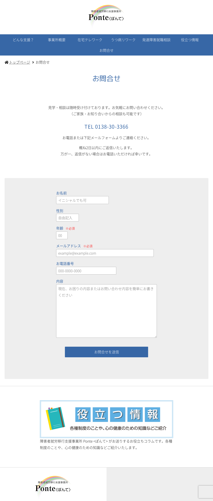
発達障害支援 (146, 496)
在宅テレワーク (90, 39)
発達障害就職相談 (156, 39)
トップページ (28, 496)
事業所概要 (57, 39)
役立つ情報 (190, 39)
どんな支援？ (23, 39)
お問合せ (106, 50)
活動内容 (49, 496)
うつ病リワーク (123, 39)
